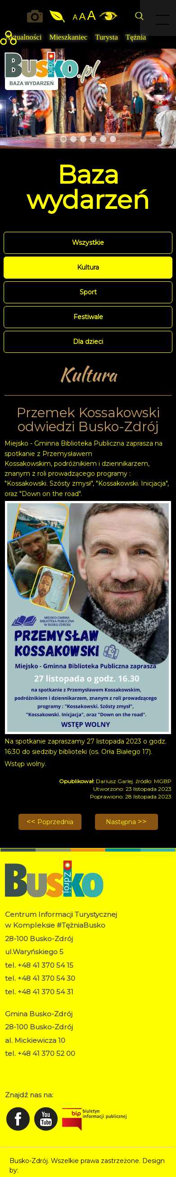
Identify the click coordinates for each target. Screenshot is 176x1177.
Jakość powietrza (57, 16)
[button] (10, 98)
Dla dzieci (88, 342)
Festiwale (88, 317)
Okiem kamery (36, 16)
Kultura (88, 267)
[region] (88, 99)
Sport (88, 292)
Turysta (106, 37)
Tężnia (136, 37)
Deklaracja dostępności (41, 1076)
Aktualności (23, 37)
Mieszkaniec (69, 37)
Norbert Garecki (45, 1170)
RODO (15, 1066)
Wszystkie (88, 243)
